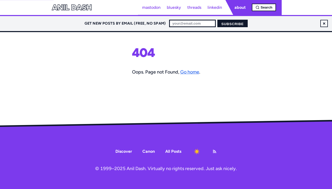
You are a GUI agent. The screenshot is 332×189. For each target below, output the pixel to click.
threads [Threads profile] (194, 7)
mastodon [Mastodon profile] (151, 7)
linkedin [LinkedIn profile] (215, 7)
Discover (123, 151)
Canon (148, 151)
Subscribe (232, 24)
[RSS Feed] (214, 151)
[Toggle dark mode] (197, 151)
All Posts (173, 151)
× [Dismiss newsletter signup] (324, 23)
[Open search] (264, 7)
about (240, 7)
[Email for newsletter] (192, 23)
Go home (189, 72)
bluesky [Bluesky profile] (174, 7)
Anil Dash (72, 7)
